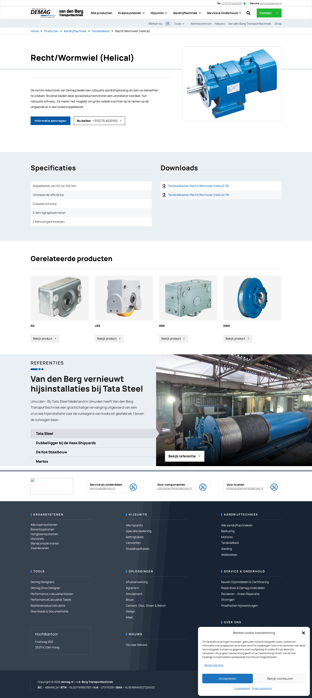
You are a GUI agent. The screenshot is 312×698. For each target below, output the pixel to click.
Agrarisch (132, 588)
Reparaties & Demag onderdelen (243, 588)
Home (35, 31)
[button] (303, 633)
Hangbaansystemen (44, 534)
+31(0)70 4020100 (231, 3)
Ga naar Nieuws (136, 645)
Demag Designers (42, 582)
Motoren (227, 537)
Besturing (227, 531)
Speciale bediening (138, 531)
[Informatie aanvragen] (50, 120)
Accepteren (227, 678)
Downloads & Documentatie (49, 611)
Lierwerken (133, 543)
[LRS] (124, 309)
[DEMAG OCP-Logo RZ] (43, 13)
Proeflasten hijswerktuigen (239, 605)
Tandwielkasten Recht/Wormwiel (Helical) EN (198, 195)
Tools (39, 571)
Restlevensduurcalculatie (48, 605)
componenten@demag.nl (174, 488)
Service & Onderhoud (244, 571)
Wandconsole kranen (45, 543)
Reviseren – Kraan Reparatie (240, 594)
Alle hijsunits (134, 525)
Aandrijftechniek (75, 31)
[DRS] (188, 309)
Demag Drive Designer (45, 588)
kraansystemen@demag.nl (245, 488)
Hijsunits (138, 514)
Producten (51, 31)
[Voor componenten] (199, 487)
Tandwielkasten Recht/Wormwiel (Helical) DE (198, 186)
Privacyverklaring (262, 688)
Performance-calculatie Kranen (52, 594)
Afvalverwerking (137, 582)
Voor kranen (235, 485)
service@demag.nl (102, 488)
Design (130, 611)
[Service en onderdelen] (129, 487)
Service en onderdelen (106, 485)
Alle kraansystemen (44, 525)
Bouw (130, 599)
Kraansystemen (48, 514)
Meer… (130, 617)
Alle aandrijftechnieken (236, 525)
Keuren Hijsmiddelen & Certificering (245, 582)
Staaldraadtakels (137, 549)
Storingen (228, 599)
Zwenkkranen (40, 548)
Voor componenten (171, 485)
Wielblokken (229, 555)
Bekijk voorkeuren (280, 678)
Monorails (37, 539)
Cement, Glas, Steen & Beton (146, 605)
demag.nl (67, 682)
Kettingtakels (135, 537)
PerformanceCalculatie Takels (51, 599)
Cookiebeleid (242, 688)
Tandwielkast (101, 31)
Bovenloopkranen (42, 529)
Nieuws (135, 634)
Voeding (226, 549)
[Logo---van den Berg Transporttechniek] (71, 13)
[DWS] (252, 309)
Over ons (232, 622)
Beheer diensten (214, 665)
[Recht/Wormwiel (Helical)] (231, 49)
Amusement (134, 594)
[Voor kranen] (270, 487)
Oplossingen (141, 571)
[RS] (60, 309)
